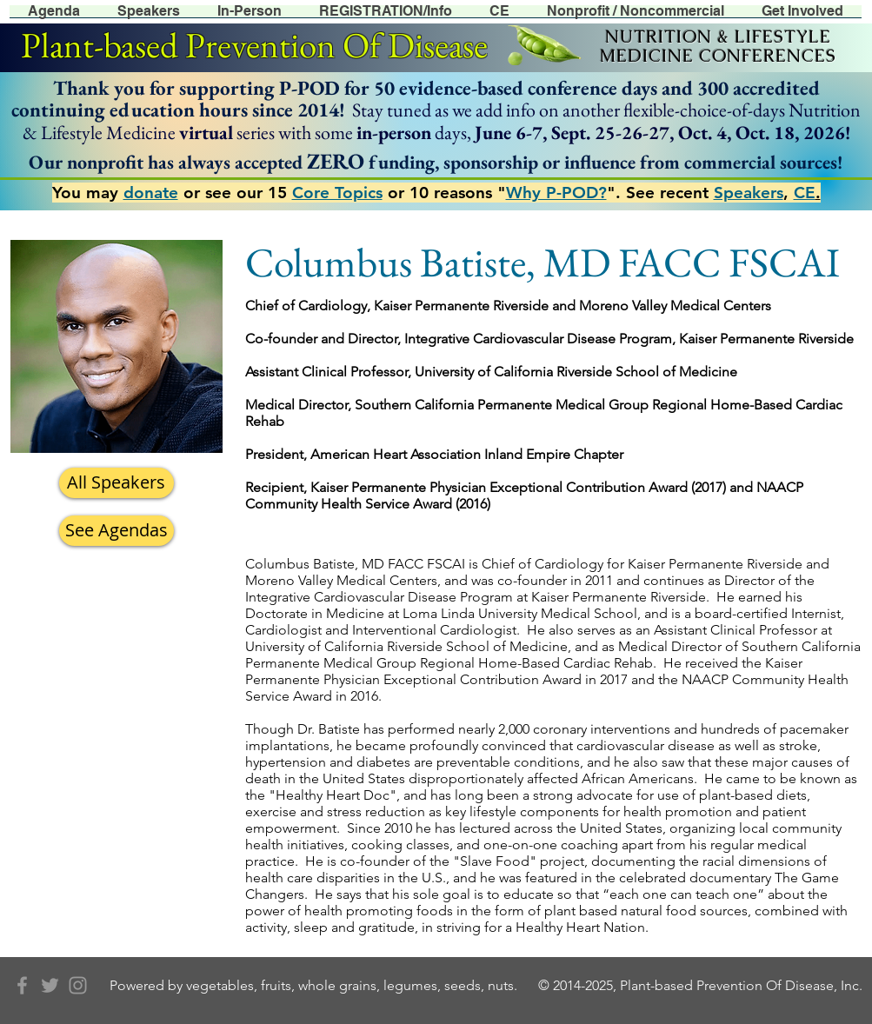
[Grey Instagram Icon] (78, 985)
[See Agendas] (116, 530)
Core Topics (337, 193)
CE (804, 193)
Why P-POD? (556, 193)
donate (150, 193)
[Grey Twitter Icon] (50, 985)
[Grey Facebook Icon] (22, 985)
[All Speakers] (116, 483)
